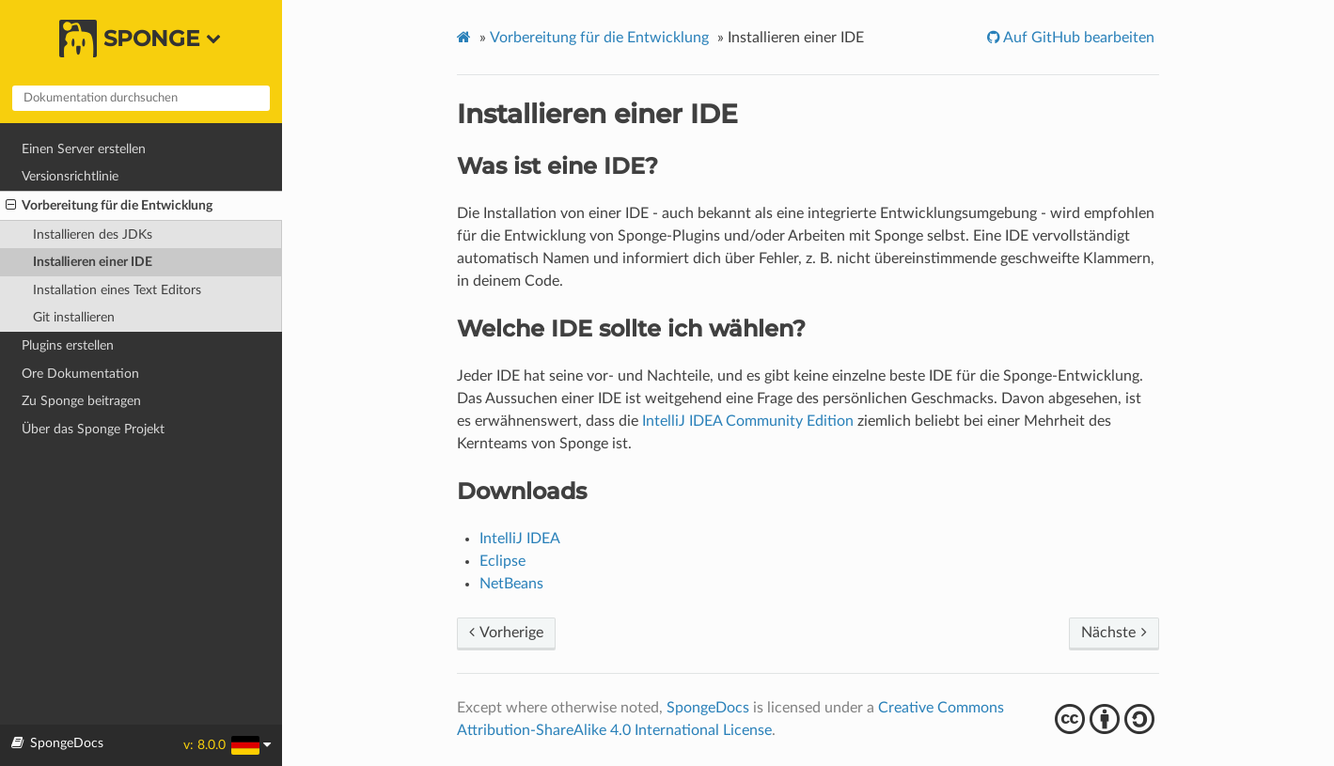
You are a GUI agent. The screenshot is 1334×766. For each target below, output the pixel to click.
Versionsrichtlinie (70, 176)
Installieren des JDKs (92, 234)
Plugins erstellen (68, 345)
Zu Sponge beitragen (81, 401)
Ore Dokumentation (80, 374)
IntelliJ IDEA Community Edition (748, 421)
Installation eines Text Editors (117, 290)
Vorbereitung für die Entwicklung (109, 205)
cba (1107, 719)
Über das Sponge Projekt (93, 429)
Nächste (1114, 632)
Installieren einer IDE (92, 262)
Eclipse (502, 561)
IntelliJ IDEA (519, 538)
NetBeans (511, 583)
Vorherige (506, 632)
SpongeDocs (708, 707)
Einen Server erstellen (84, 149)
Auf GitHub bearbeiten (1077, 37)
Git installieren (74, 317)
